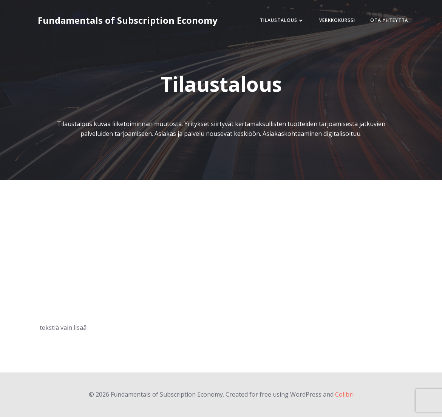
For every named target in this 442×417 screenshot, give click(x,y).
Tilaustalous (282, 20)
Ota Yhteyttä (389, 20)
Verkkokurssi (337, 20)
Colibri (344, 394)
